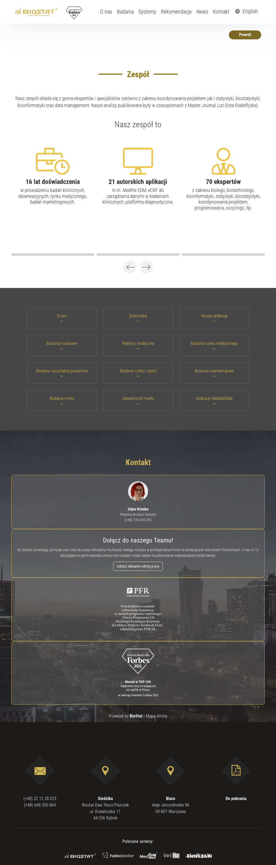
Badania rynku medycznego (214, 345)
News (202, 11)
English (246, 11)
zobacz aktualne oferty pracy (138, 566)
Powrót (245, 34)
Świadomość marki (138, 400)
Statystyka (138, 318)
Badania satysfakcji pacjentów (62, 373)
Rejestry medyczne (138, 345)
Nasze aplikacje (214, 318)
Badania (125, 11)
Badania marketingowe (214, 373)
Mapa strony (156, 716)
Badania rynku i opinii (138, 373)
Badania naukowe (62, 345)
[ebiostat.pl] (36, 11)
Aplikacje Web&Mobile (214, 400)
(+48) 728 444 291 (138, 520)
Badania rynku (62, 400)
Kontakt (221, 11)
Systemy (147, 11)
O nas (106, 11)
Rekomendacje (176, 11)
